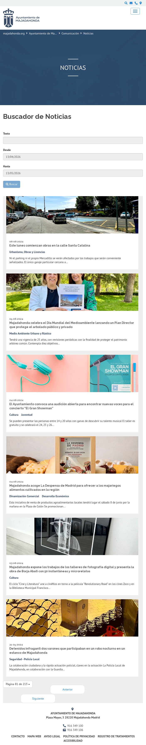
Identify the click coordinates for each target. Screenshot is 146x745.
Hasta (6, 166)
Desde (7, 150)
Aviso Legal (52, 736)
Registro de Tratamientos (116, 736)
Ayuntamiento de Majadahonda (48, 33)
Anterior (67, 689)
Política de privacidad (79, 736)
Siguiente (38, 698)
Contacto (18, 736)
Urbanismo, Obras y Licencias (27, 252)
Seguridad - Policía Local (24, 659)
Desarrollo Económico (55, 496)
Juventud (26, 415)
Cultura (13, 415)
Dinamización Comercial (24, 496)
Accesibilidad (73, 741)
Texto (6, 133)
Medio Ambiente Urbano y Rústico (30, 333)
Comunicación (70, 33)
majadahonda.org (14, 33)
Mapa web (34, 736)
